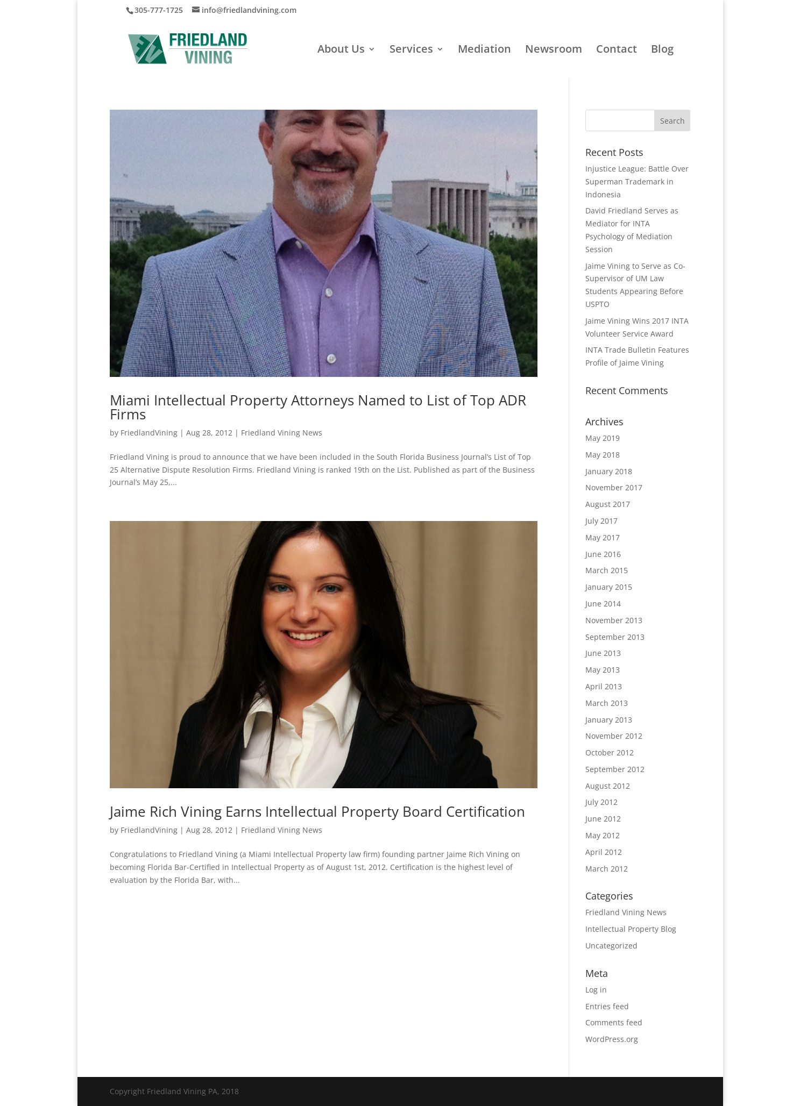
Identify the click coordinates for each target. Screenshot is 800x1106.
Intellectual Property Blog (630, 929)
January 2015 (608, 587)
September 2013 (615, 637)
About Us (341, 50)
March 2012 (606, 869)
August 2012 (607, 786)
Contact (616, 50)
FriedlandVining (149, 432)
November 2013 (613, 620)
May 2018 (602, 454)
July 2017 (601, 521)
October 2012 (609, 752)
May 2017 (602, 537)
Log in (596, 989)
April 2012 (603, 852)
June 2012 (603, 819)
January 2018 (608, 471)
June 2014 (603, 603)
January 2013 (608, 720)
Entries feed (607, 1006)
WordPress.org (611, 1039)
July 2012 (601, 802)
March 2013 (606, 703)
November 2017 (613, 487)
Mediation (484, 50)
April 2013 (603, 686)
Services (411, 50)
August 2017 (607, 504)
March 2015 (606, 570)
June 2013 (603, 653)
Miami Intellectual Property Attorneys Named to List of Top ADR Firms (318, 407)
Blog (662, 50)
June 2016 (603, 554)
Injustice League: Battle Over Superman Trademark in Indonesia (637, 181)
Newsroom (553, 50)
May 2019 (602, 438)
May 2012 (602, 835)
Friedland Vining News (281, 432)
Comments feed (613, 1022)
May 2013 (602, 670)
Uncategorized (611, 945)
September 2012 (615, 769)
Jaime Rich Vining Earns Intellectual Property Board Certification (317, 811)
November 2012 (613, 736)
